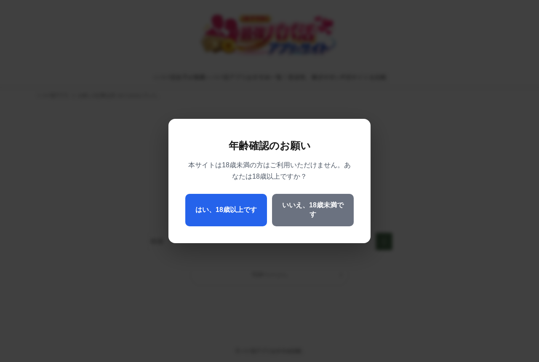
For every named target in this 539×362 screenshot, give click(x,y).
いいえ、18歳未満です (313, 209)
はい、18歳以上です (226, 209)
